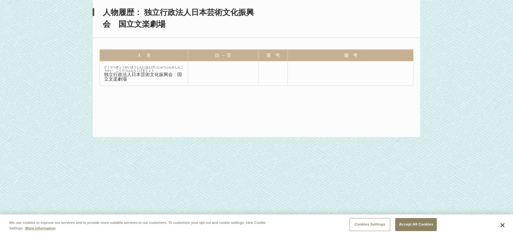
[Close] (502, 227)
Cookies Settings (370, 226)
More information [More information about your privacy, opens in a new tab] (40, 230)
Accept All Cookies (416, 226)
